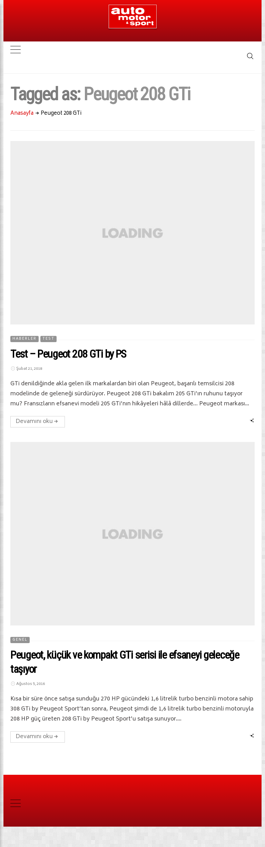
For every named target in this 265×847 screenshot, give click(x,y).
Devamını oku (38, 421)
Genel (20, 640)
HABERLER (24, 339)
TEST (48, 339)
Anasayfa (21, 113)
